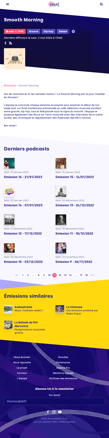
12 (60, 275)
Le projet (22, 367)
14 (70, 275)
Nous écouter (22, 357)
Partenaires (63, 362)
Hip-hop (48, 31)
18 (86, 275)
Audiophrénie (23, 307)
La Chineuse (74, 307)
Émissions (10, 85)
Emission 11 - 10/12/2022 (74, 233)
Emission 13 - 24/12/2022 (75, 205)
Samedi (63, 31)
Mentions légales (63, 373)
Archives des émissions (63, 378)
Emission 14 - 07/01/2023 (23, 205)
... (33, 275)
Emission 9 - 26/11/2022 (74, 262)
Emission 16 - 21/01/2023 (23, 177)
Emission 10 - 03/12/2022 (23, 262)
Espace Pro (63, 367)
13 (65, 275)
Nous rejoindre (22, 362)
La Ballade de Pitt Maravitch (26, 324)
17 (81, 275)
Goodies (63, 357)
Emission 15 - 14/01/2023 (75, 177)
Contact (22, 373)
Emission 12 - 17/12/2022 (23, 233)
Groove (33, 31)
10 (49, 275)
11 (54, 275)
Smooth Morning (28, 85)
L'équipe (22, 378)
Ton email (54, 395)
